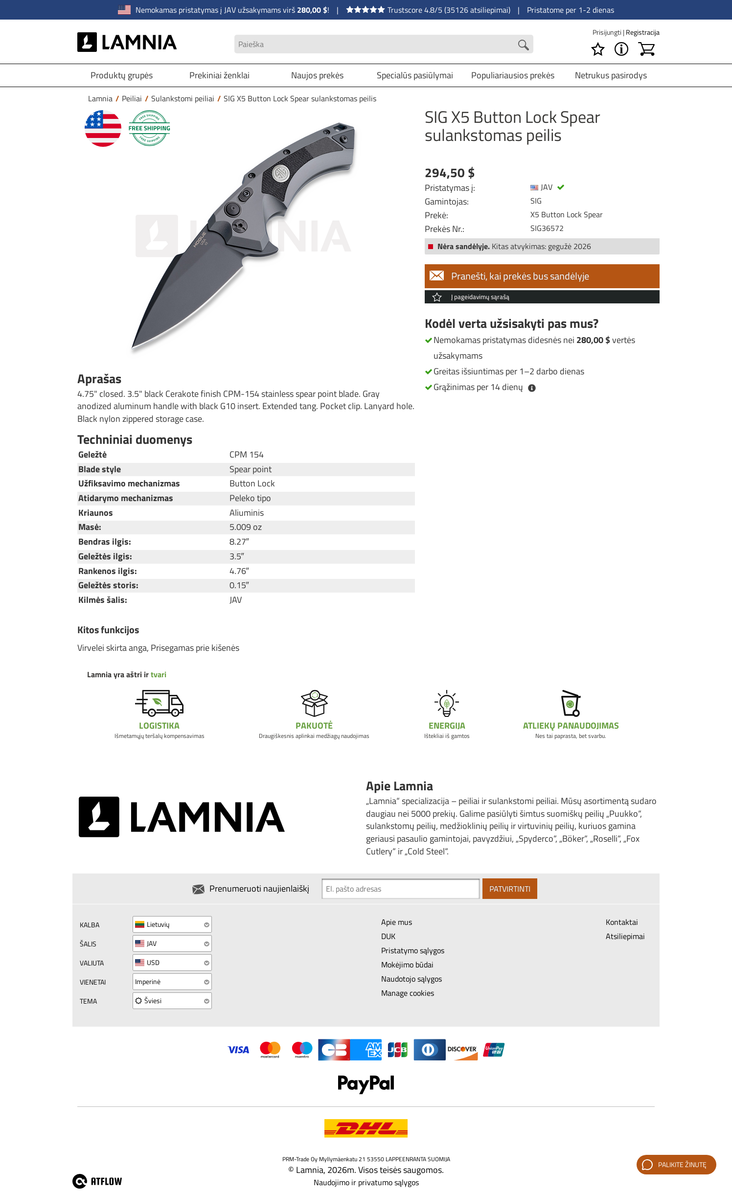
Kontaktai (622, 922)
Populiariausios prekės (512, 75)
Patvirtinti (509, 889)
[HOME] (127, 44)
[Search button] (523, 45)
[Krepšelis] (646, 49)
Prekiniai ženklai (219, 75)
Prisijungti (608, 32)
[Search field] (383, 44)
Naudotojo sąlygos (411, 979)
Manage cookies (407, 993)
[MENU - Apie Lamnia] (621, 49)
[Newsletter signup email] (400, 888)
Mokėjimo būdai (407, 964)
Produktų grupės (122, 75)
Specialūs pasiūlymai (415, 75)
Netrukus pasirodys (611, 75)
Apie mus (396, 922)
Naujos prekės (317, 75)
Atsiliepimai (625, 936)
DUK (388, 936)
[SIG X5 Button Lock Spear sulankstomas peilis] (243, 236)
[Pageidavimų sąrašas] (598, 49)
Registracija (643, 32)
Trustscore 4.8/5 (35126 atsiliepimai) (428, 10)
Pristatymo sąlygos (412, 950)
